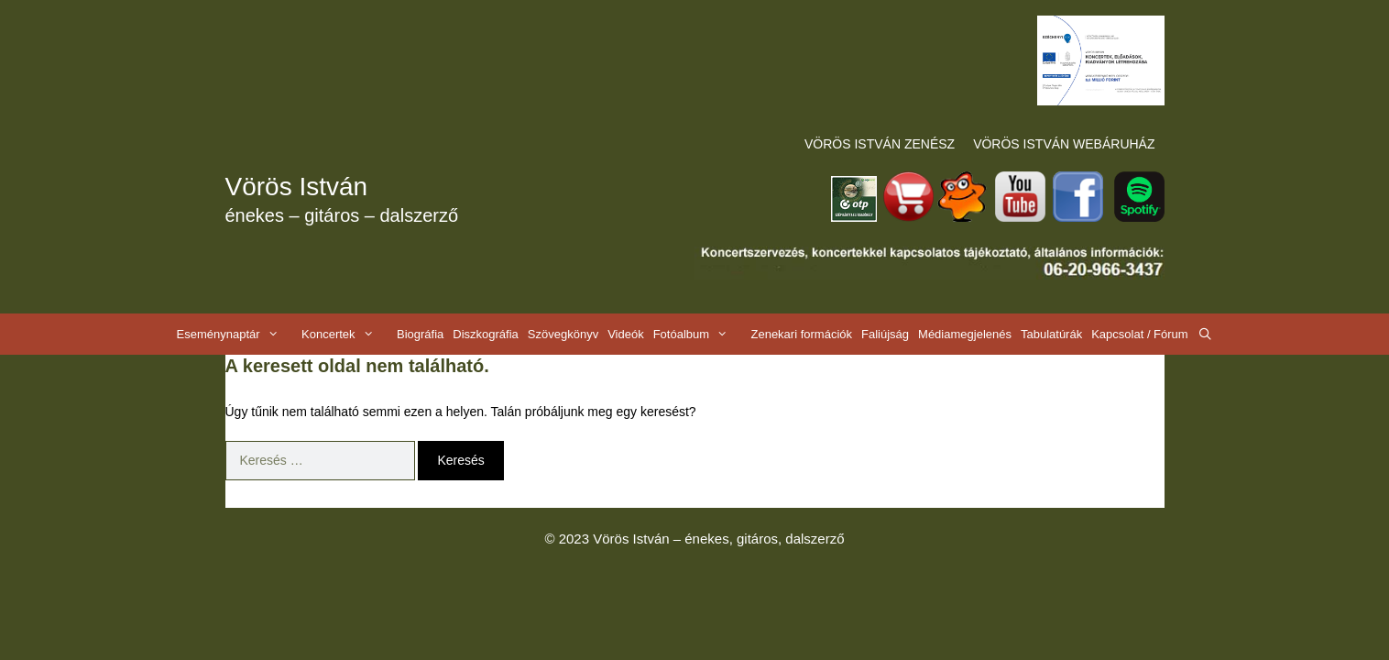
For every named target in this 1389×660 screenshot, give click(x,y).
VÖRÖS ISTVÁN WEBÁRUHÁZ (1063, 144)
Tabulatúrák (1051, 334)
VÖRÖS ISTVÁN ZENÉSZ (879, 144)
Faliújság (885, 334)
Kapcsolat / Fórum (1139, 334)
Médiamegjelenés (965, 334)
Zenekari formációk (801, 334)
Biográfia (420, 334)
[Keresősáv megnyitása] (1205, 334)
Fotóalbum (700, 334)
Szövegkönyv (563, 334)
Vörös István (296, 186)
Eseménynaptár (237, 334)
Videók (625, 334)
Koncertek (346, 334)
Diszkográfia (486, 334)
